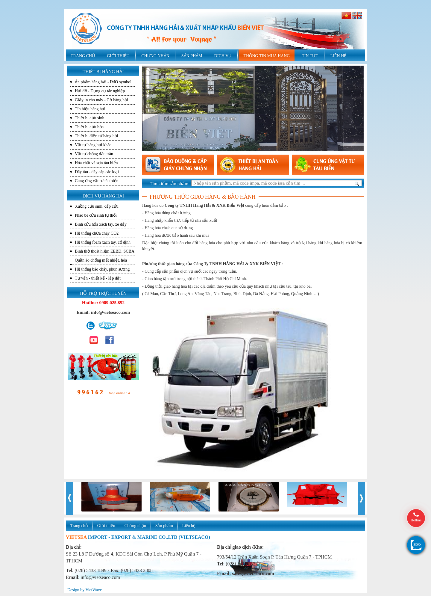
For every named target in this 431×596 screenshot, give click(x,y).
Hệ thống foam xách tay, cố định (102, 242)
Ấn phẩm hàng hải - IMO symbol (103, 82)
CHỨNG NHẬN (155, 56)
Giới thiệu (106, 525)
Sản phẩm (164, 525)
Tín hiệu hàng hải (90, 109)
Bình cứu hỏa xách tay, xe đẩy (101, 224)
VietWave (93, 590)
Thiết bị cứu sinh (89, 118)
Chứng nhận (135, 525)
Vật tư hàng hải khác (93, 145)
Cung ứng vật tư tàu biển (97, 181)
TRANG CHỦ (83, 56)
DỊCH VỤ (223, 56)
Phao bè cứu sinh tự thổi (96, 215)
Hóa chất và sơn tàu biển (96, 163)
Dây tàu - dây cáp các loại (97, 172)
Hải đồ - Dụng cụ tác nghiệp (100, 91)
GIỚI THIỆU (118, 56)
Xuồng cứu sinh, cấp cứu (97, 206)
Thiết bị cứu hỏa (89, 127)
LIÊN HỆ (338, 56)
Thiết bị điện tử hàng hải (96, 136)
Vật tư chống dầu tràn (94, 154)
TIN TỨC (310, 56)
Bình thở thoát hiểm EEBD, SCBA (104, 251)
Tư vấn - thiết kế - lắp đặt (98, 278)
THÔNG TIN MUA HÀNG (266, 56)
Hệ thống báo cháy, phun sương (102, 269)
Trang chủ (79, 525)
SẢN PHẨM (191, 56)
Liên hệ (188, 525)
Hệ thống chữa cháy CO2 (97, 233)
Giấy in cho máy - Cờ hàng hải (101, 100)
